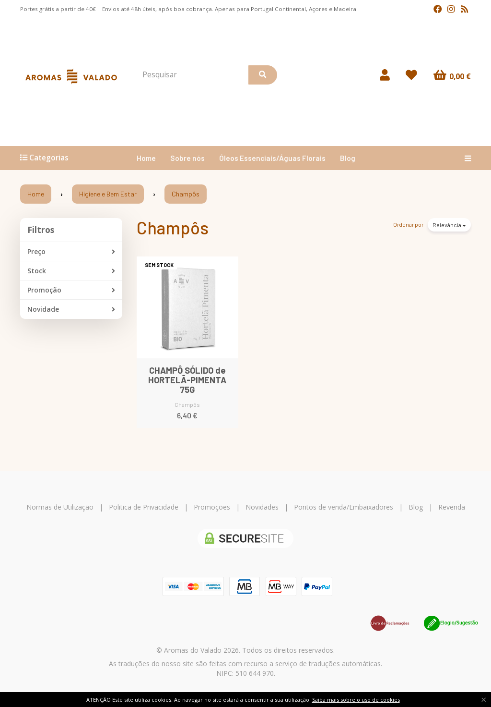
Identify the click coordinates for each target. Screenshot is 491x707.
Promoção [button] (71, 290)
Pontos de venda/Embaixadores (343, 507)
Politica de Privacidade (143, 507)
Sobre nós (187, 158)
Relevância (449, 224)
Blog (347, 158)
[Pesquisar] (262, 75)
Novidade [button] (71, 309)
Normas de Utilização (60, 507)
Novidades (262, 507)
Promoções (212, 507)
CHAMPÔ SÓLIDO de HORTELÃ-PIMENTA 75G (187, 380)
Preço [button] (71, 251)
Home (146, 158)
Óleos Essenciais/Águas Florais (272, 158)
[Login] (385, 75)
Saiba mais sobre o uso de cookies (356, 699)
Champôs (173, 227)
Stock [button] (71, 271)
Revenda (451, 507)
